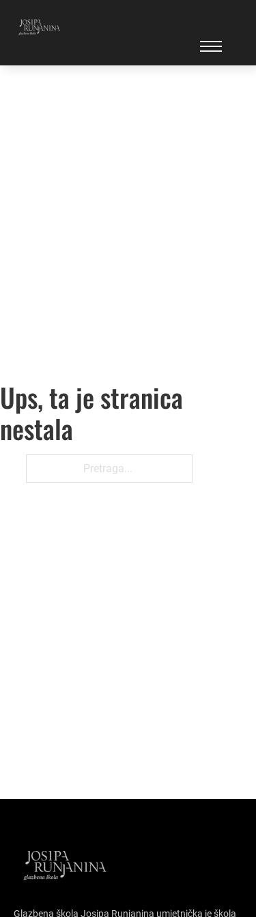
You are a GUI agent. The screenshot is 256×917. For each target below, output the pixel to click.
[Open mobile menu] (211, 46)
